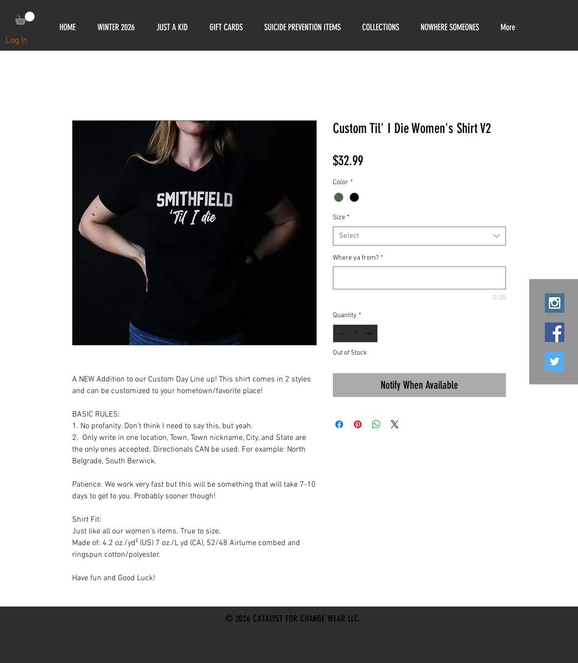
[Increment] (370, 333)
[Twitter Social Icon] (554, 361)
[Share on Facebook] (339, 424)
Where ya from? (358, 258)
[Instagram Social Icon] (554, 303)
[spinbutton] (355, 333)
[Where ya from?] (419, 278)
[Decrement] (340, 333)
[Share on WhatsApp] (376, 424)
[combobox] (419, 236)
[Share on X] (395, 424)
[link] (25, 18)
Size (341, 217)
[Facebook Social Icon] (554, 332)
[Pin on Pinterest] (358, 424)
